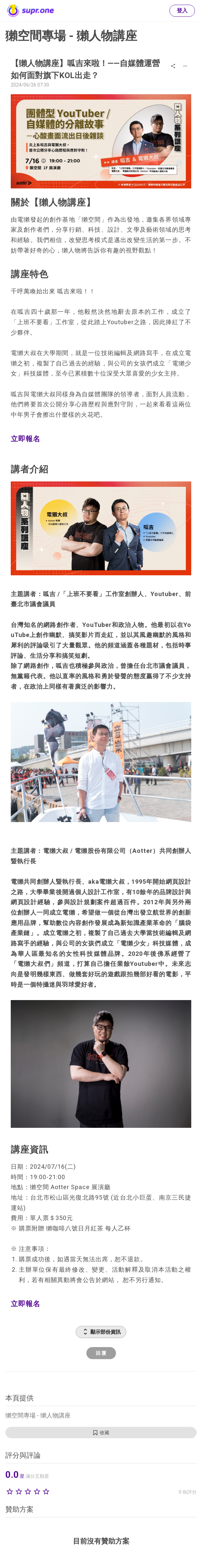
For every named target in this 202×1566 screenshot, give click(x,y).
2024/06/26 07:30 (30, 85)
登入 (182, 10)
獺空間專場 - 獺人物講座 (71, 35)
